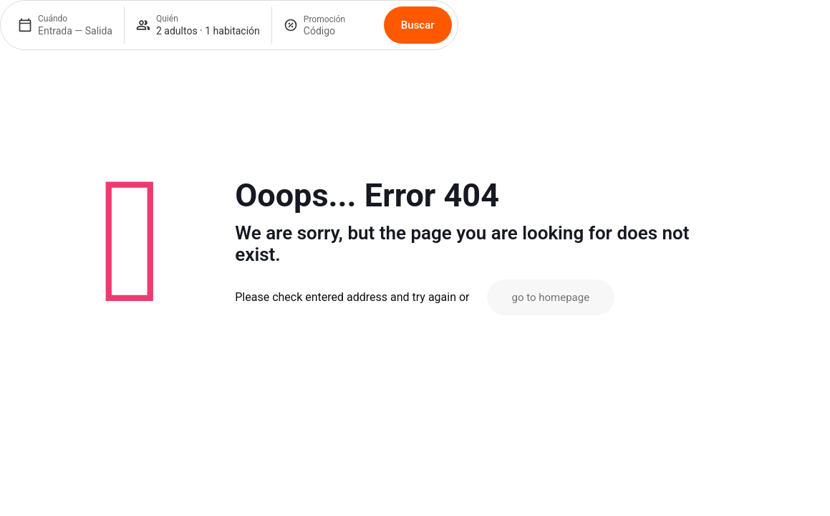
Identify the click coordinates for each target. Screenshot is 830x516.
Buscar (418, 25)
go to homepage (551, 297)
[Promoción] (338, 31)
